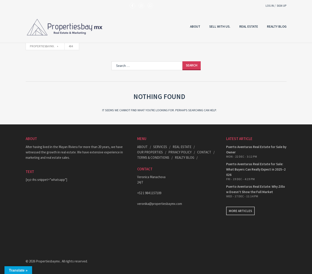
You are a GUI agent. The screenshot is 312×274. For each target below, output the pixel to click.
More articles (240, 211)
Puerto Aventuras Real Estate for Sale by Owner (256, 149)
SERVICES (160, 147)
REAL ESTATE (248, 26)
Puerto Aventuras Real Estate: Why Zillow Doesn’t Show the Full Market (255, 189)
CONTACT (204, 152)
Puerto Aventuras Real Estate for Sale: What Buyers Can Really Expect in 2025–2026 (256, 169)
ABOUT (142, 147)
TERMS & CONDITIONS (153, 157)
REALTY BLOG (277, 26)
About (195, 26)
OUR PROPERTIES (150, 152)
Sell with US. (219, 26)
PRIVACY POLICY (180, 152)
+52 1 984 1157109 (149, 193)
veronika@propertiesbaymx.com (159, 204)
